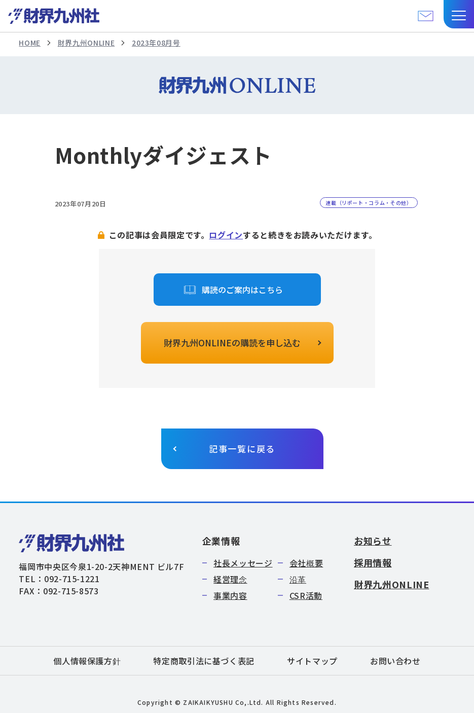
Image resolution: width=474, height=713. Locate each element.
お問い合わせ (395, 661)
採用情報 (373, 562)
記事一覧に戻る (242, 448)
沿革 (297, 579)
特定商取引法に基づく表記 (203, 661)
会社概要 (306, 563)
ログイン (226, 235)
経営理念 (230, 579)
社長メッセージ (242, 563)
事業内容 (230, 595)
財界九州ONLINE (86, 43)
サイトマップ (312, 661)
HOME (30, 43)
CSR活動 (305, 595)
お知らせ (373, 540)
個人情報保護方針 (87, 661)
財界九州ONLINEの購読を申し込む (232, 342)
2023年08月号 (156, 43)
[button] (459, 14)
